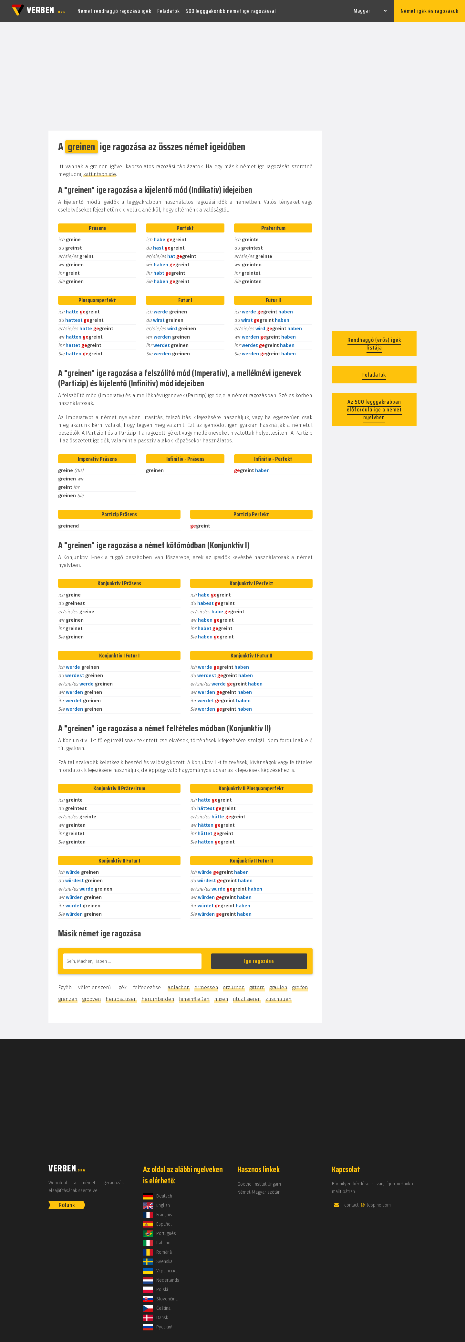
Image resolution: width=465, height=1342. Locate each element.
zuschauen (278, 999)
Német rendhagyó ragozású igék (114, 11)
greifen (300, 987)
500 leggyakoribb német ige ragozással (231, 11)
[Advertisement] (232, 77)
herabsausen (121, 999)
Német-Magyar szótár (258, 1192)
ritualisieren (247, 999)
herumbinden (157, 999)
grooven (91, 999)
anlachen (179, 987)
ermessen (206, 987)
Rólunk (67, 1205)
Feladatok (168, 11)
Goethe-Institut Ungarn (259, 1184)
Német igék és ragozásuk (430, 11)
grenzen (68, 999)
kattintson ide (99, 174)
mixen (221, 999)
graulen (278, 987)
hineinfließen (194, 999)
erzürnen (234, 987)
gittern (257, 987)
